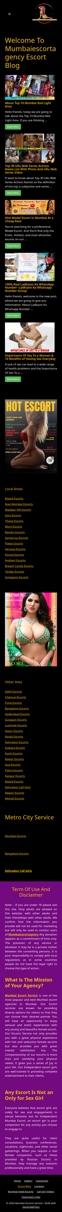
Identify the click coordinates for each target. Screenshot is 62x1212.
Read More (13, 126)
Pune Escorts (13, 703)
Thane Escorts (14, 521)
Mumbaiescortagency (23, 934)
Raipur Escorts (14, 759)
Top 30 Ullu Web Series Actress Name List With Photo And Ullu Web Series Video (31, 169)
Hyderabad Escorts (17, 714)
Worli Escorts (13, 526)
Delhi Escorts (13, 691)
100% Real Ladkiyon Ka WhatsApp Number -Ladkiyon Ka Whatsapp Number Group (29, 287)
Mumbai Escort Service (21, 995)
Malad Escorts (14, 498)
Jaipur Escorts (14, 731)
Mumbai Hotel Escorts (21, 1191)
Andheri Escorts (15, 560)
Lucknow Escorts (16, 725)
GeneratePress (31, 1207)
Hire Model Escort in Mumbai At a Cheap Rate (29, 219)
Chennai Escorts (15, 697)
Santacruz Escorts (16, 538)
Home (17, 1180)
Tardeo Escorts (14, 571)
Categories (42, 1180)
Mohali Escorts (14, 798)
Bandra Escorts (15, 532)
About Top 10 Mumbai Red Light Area (28, 104)
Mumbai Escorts (15, 836)
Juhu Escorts (13, 515)
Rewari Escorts (14, 793)
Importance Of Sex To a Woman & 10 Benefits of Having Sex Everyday (30, 357)
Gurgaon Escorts (16, 720)
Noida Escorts (14, 736)
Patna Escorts (14, 770)
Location (39, 1186)
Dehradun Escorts (16, 742)
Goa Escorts (13, 765)
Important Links (31, 1197)
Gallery (28, 1180)
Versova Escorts (15, 549)
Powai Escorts (14, 543)
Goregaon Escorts (16, 577)
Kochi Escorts (13, 753)
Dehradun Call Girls (17, 787)
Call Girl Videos (45, 1191)
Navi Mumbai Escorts (19, 504)
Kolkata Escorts (15, 748)
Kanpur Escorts (15, 776)
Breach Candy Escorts (19, 566)
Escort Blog (24, 1186)
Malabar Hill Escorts (18, 510)
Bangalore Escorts (17, 708)
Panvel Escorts (14, 555)
